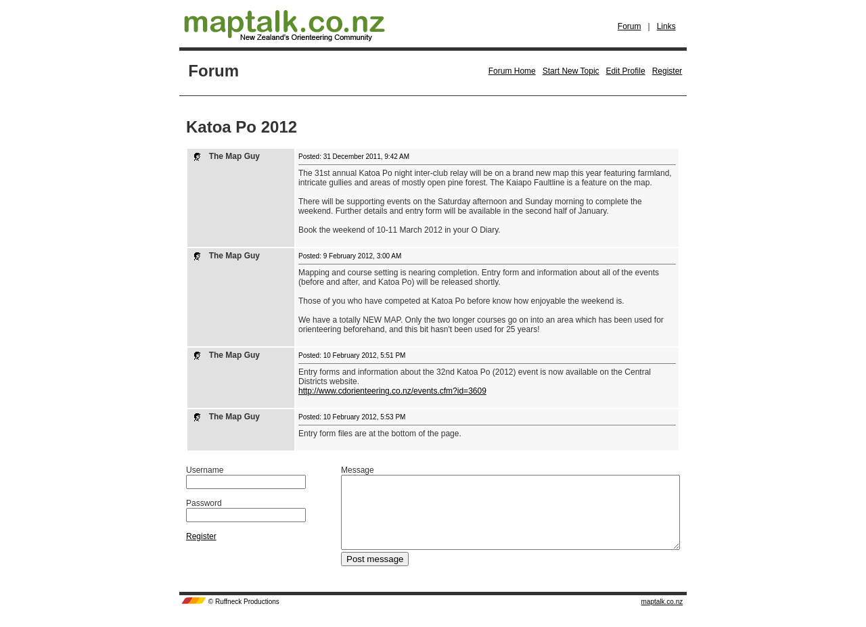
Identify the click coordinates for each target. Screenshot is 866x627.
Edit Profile (625, 71)
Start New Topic (571, 71)
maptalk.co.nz (662, 616)
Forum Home (512, 71)
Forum (629, 26)
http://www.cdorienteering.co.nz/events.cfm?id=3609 (392, 391)
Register (667, 71)
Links (666, 26)
